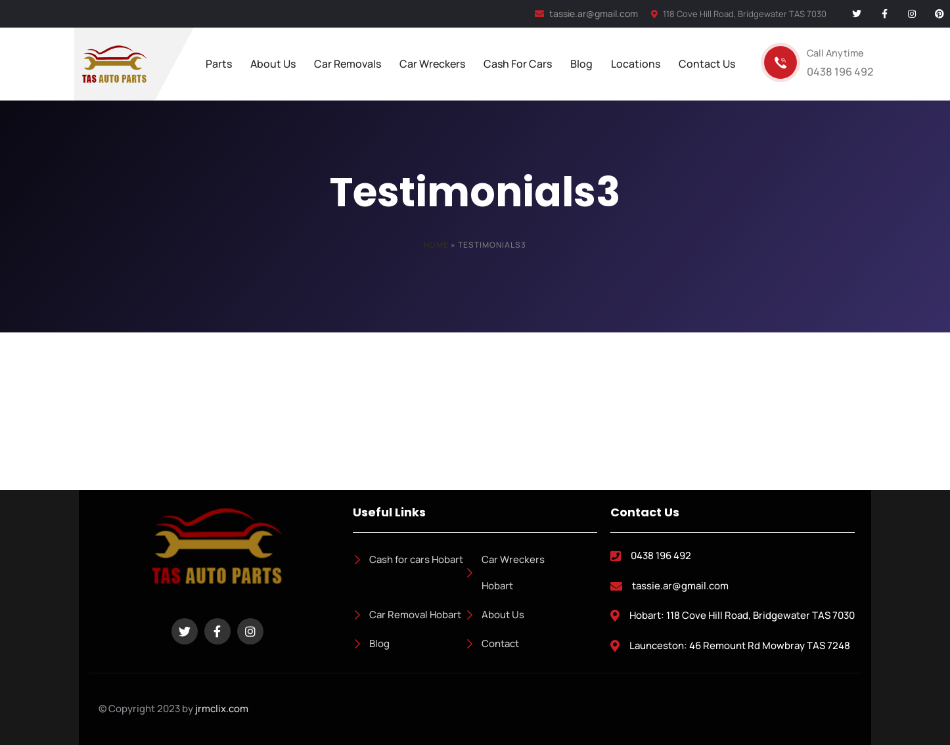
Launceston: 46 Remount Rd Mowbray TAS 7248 (739, 645)
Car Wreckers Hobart (505, 573)
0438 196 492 (661, 555)
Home (436, 244)
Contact (492, 643)
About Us (494, 614)
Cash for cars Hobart (408, 559)
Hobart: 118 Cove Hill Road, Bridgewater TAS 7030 (742, 615)
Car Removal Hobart (407, 614)
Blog (371, 643)
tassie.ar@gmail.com (586, 13)
